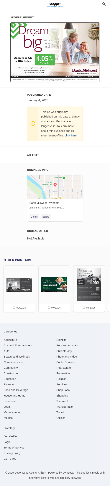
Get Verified (11, 436)
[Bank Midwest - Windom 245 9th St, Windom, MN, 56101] (55, 192)
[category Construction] (11, 373)
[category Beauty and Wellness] (17, 356)
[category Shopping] (62, 395)
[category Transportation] (65, 406)
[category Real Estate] (63, 367)
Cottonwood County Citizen (30, 472)
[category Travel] (60, 412)
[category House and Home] (14, 395)
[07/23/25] (54, 288)
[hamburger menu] (6, 4)
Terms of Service (14, 447)
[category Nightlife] (61, 339)
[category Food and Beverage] (16, 390)
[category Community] (11, 367)
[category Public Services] (65, 362)
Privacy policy (12, 453)
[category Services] (61, 384)
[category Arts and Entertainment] (18, 345)
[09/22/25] (19, 288)
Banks (34, 216)
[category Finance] (9, 384)
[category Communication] (13, 362)
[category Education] (10, 378)
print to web (47, 477)
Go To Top (10, 458)
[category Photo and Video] (66, 356)
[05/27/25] (89, 288)
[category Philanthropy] (64, 351)
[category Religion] (61, 378)
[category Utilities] (60, 417)
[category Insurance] (10, 401)
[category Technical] (62, 401)
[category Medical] (8, 417)
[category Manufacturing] (12, 412)
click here (71, 135)
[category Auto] (6, 351)
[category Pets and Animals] (67, 345)
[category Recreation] (63, 373)
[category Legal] (7, 406)
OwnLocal (68, 472)
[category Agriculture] (10, 339)
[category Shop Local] (63, 390)
